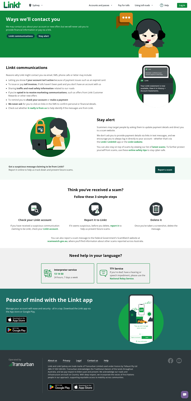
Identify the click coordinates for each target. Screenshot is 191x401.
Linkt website (135, 141)
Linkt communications (21, 36)
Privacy (66, 357)
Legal (78, 357)
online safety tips (138, 150)
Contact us (92, 357)
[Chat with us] (184, 394)
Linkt (103, 141)
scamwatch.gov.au (57, 238)
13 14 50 (58, 271)
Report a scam (165, 169)
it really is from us (37, 108)
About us (52, 357)
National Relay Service (122, 275)
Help (106, 357)
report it (114, 223)
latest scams (158, 146)
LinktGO (112, 141)
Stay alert (44, 36)
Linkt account (50, 226)
